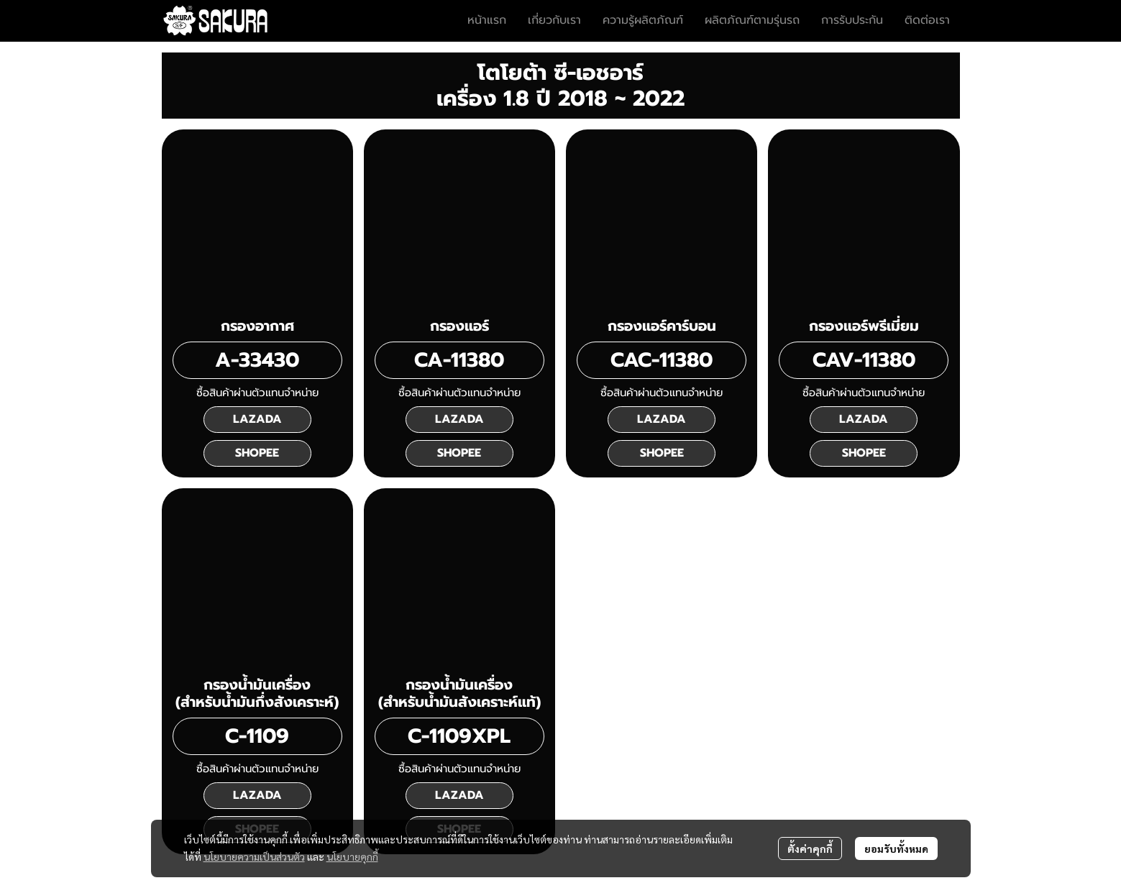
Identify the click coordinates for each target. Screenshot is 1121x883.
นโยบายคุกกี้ (352, 856)
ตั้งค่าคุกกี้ (810, 848)
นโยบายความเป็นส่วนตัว (254, 856)
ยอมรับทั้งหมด (896, 848)
